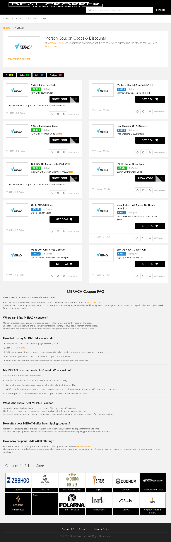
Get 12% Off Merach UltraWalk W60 (50, 163)
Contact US (68, 529)
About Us (84, 529)
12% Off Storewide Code (44, 125)
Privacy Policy (101, 529)
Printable (56, 75)
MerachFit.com (56, 43)
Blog (44, 18)
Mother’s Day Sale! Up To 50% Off (135, 84)
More (59, 133)
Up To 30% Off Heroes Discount (48, 249)
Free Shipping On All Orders (132, 125)
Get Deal (150, 99)
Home (6, 18)
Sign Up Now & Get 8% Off (131, 249)
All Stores (18, 18)
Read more (51, 46)
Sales (39, 75)
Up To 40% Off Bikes (42, 204)
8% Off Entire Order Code (130, 163)
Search (160, 10)
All (9, 75)
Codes (24, 75)
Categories (33, 18)
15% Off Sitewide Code (43, 84)
